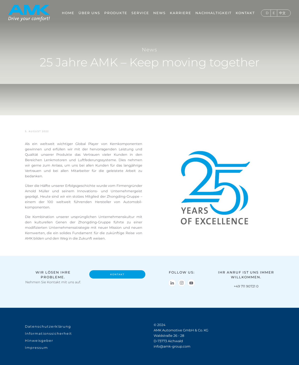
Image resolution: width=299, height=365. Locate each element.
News (159, 13)
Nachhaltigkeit (213, 13)
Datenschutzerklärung (48, 326)
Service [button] (140, 13)
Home (68, 13)
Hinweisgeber (39, 341)
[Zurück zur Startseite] (29, 13)
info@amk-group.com (172, 346)
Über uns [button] (89, 13)
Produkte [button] (115, 13)
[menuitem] (266, 13)
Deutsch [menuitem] (267, 13)
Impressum (36, 348)
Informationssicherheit (48, 334)
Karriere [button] (180, 13)
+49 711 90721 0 (246, 286)
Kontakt (245, 13)
